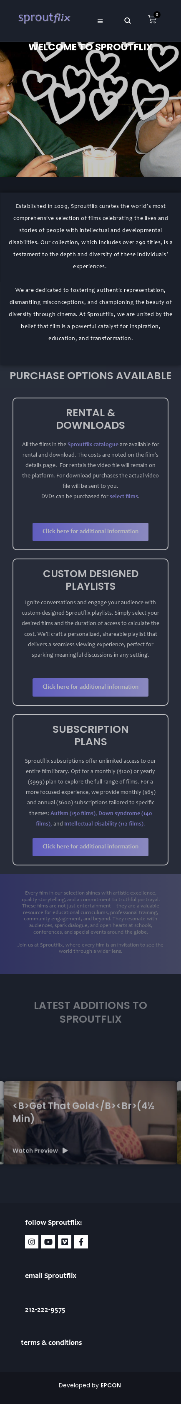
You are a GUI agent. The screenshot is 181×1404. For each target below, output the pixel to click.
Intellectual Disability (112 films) (103, 824)
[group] (90, 1174)
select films (124, 497)
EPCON (111, 1385)
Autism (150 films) (72, 814)
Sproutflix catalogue (92, 445)
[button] (99, 21)
